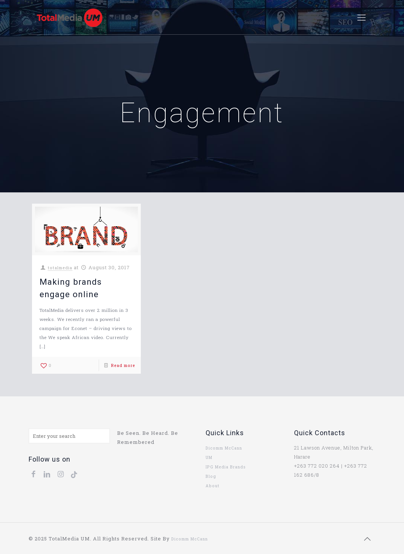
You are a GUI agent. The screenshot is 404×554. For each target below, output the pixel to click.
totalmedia (60, 267)
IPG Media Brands (226, 467)
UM (209, 457)
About (213, 485)
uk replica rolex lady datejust (241, 539)
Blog (211, 476)
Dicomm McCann (224, 448)
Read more (123, 365)
